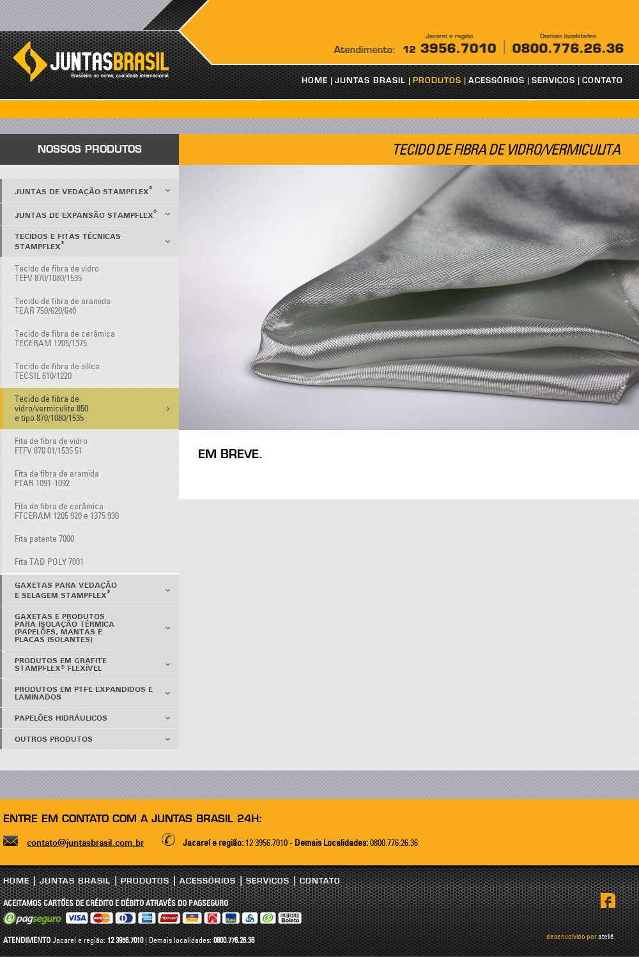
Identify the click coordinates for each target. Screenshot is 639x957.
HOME (315, 80)
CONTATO (602, 80)
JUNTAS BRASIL (370, 80)
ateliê (606, 936)
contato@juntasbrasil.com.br (85, 843)
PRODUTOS (437, 80)
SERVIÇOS (553, 80)
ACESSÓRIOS (496, 80)
